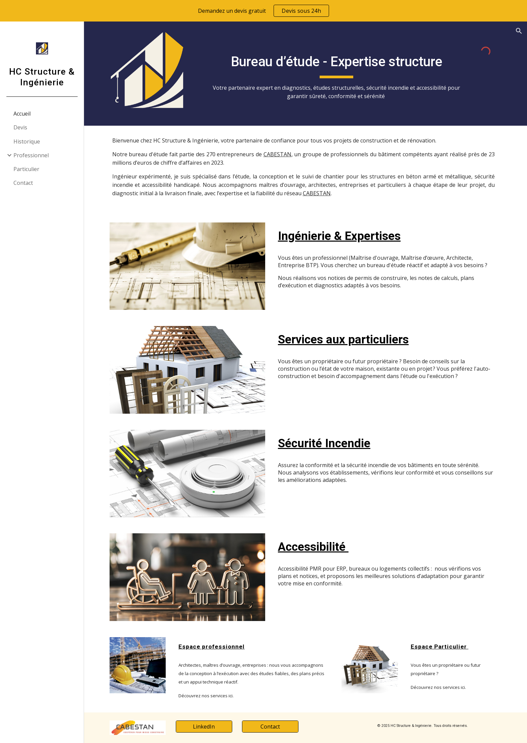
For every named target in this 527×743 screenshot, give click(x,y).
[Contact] (272, 726)
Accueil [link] (22, 113)
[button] (519, 31)
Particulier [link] (26, 169)
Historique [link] (26, 141)
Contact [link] (23, 183)
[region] (263, 11)
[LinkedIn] (206, 726)
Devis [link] (20, 127)
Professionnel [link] (31, 155)
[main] (339, 73)
